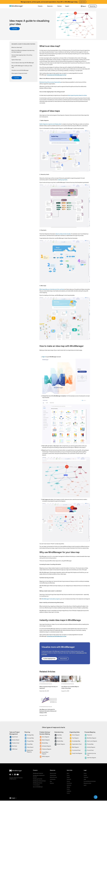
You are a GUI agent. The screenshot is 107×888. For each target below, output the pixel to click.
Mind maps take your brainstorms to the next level (52, 289)
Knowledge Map (75, 741)
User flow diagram (90, 758)
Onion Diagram (75, 735)
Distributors (69, 785)
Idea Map (58, 735)
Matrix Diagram (45, 740)
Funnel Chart (89, 750)
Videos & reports (53, 775)
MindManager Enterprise (38, 784)
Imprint (85, 786)
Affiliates (69, 787)
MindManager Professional (39, 773)
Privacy (85, 773)
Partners (68, 781)
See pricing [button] (92, 6)
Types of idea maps (16, 59)
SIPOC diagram (45, 757)
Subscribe (52, 783)
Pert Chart (13, 746)
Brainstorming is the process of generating (50, 82)
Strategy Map (29, 735)
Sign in (83, 6)
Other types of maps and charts (19, 73)
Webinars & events (54, 777)
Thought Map (29, 741)
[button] (40, 6)
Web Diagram (74, 747)
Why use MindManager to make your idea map (22, 66)
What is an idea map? (17, 47)
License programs (37, 786)
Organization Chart (76, 744)
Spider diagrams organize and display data (50, 124)
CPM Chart (13, 749)
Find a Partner (70, 783)
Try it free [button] (14, 28)
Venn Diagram (44, 737)
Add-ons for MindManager (38, 788)
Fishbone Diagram (45, 749)
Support (68, 777)
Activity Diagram (90, 747)
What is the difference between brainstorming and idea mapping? (23, 51)
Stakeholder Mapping (29, 750)
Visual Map (29, 744)
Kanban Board (14, 740)
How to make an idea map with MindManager (23, 62)
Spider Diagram (60, 744)
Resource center (53, 773)
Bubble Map (59, 741)
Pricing (68, 775)
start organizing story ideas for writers (77, 95)
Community (69, 779)
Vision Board (29, 747)
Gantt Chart (14, 737)
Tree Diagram (74, 738)
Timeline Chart (14, 743)
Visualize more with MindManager (20, 70)
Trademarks (86, 777)
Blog (51, 781)
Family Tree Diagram (76, 754)
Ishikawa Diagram (45, 746)
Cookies (85, 775)
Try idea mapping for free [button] (49, 658)
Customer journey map (90, 754)
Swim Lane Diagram (91, 741)
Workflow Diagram (90, 738)
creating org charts (62, 179)
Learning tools (53, 779)
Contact (68, 789)
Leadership (69, 791)
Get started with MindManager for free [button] (56, 74)
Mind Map (58, 738)
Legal (85, 779)
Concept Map (29, 738)
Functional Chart (75, 750)
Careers (68, 793)
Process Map (89, 744)
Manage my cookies (88, 784)
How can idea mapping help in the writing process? (22, 56)
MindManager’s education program (51, 598)
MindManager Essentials (38, 778)
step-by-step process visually (63, 233)
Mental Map (44, 743)
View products (63, 658)
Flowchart (88, 735)
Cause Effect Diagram (44, 752)
